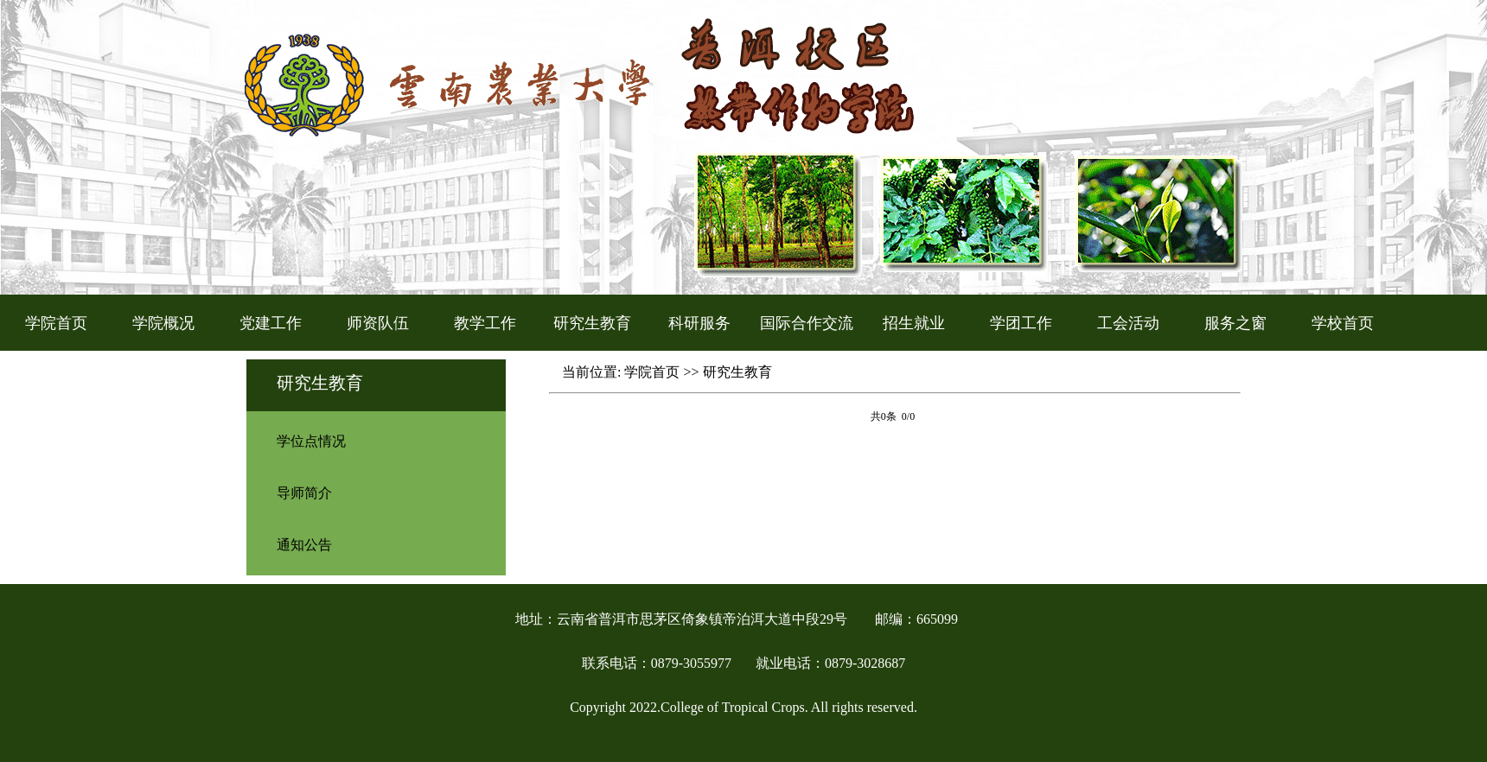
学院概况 (163, 323)
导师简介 (304, 493)
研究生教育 (592, 323)
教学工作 (485, 323)
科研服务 (699, 323)
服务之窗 (1235, 323)
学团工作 (1021, 323)
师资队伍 (378, 323)
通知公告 (304, 544)
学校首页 (1342, 323)
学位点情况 (311, 441)
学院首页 (56, 323)
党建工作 (270, 323)
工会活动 (1128, 323)
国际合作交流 (806, 323)
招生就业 (914, 323)
